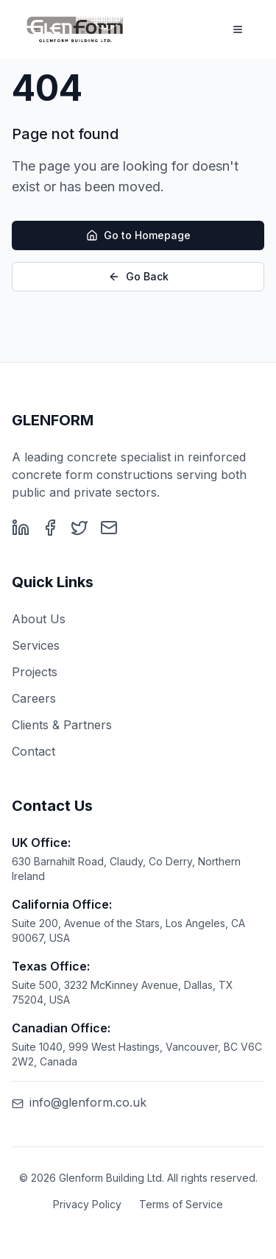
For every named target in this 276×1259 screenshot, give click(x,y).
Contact (33, 751)
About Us (39, 618)
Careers (34, 698)
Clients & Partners (62, 724)
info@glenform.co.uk (79, 1102)
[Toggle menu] (237, 29)
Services (36, 645)
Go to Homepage (138, 236)
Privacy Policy (87, 1204)
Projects (34, 671)
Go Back (138, 277)
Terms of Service (181, 1204)
